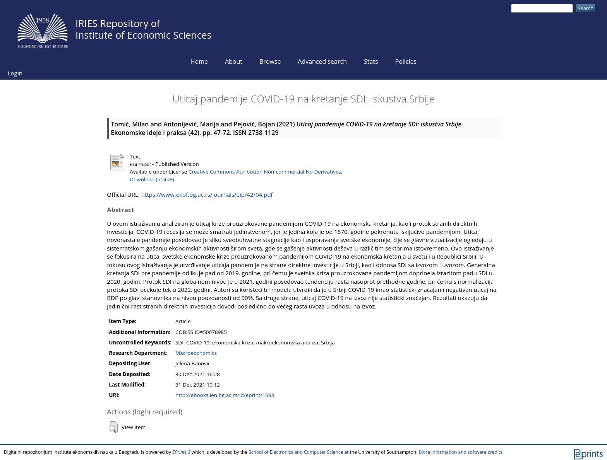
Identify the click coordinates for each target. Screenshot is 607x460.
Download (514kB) (152, 179)
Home (199, 61)
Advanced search (322, 61)
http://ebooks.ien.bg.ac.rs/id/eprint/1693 (224, 395)
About (233, 61)
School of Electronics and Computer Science (296, 452)
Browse (270, 61)
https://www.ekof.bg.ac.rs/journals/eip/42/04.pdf (207, 194)
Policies (406, 61)
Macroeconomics (196, 352)
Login (15, 73)
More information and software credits (460, 452)
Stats (371, 61)
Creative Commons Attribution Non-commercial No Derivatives (265, 171)
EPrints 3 (181, 452)
